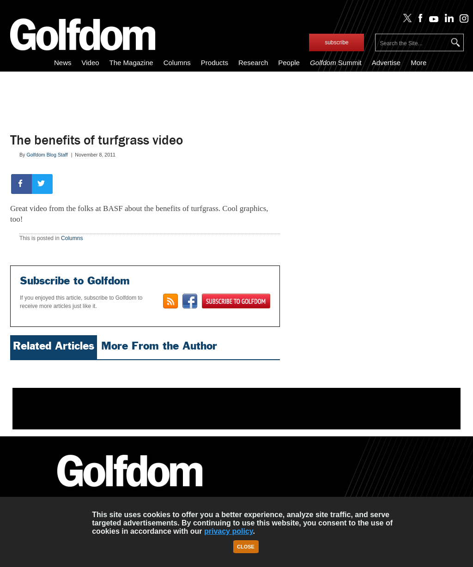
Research (253, 62)
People (289, 62)
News (63, 62)
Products (214, 62)
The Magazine (131, 62)
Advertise (386, 62)
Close (246, 546)
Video (90, 62)
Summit (336, 62)
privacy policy (228, 531)
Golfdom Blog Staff (46, 154)
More (418, 62)
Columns (177, 62)
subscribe (336, 42)
